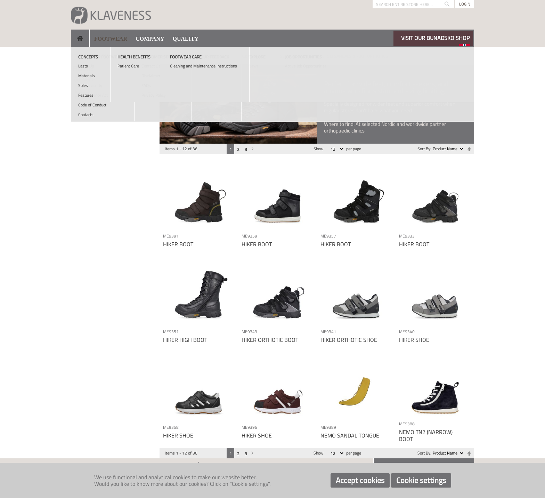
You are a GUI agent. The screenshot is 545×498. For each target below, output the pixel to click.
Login (464, 4)
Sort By (423, 148)
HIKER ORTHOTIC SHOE (348, 340)
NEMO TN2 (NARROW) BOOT (426, 435)
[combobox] (413, 4)
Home (76, 55)
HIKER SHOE (414, 340)
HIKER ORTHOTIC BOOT (270, 340)
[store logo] (111, 14)
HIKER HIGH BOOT (185, 340)
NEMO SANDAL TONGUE (349, 435)
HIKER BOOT (178, 244)
